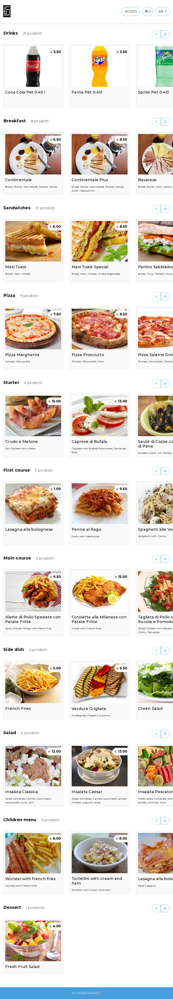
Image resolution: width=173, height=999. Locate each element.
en (161, 11)
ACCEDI (131, 11)
